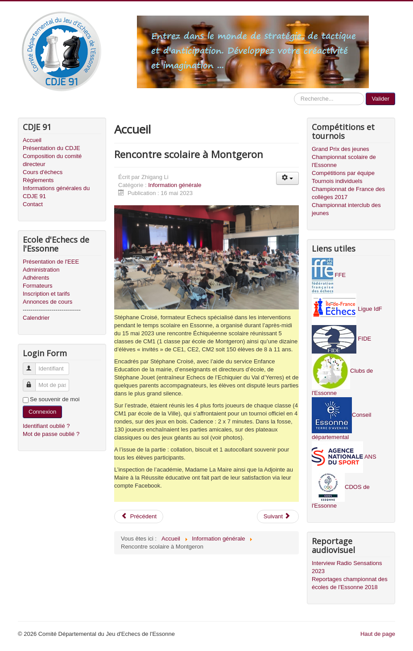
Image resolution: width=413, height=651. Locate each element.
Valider (380, 98)
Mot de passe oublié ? (51, 434)
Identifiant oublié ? (46, 426)
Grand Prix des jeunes (340, 149)
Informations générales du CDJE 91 (56, 192)
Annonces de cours (47, 301)
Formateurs (37, 285)
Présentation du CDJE (51, 148)
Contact (33, 204)
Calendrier (36, 317)
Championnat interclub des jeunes (346, 209)
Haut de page (377, 634)
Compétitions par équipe (343, 173)
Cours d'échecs (42, 172)
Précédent (139, 516)
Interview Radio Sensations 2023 (347, 567)
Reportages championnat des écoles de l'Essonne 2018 (350, 583)
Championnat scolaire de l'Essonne (344, 161)
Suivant (277, 516)
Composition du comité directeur (52, 160)
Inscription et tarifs (46, 293)
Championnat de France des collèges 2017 (348, 193)
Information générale (174, 185)
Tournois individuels (337, 181)
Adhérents (36, 277)
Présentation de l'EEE (51, 261)
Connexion (42, 411)
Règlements (38, 180)
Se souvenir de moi (54, 399)
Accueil (32, 140)
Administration (41, 269)
